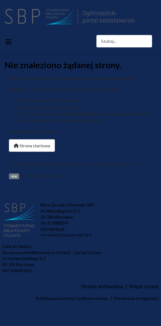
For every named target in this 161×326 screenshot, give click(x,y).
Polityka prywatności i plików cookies (72, 298)
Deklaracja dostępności (136, 298)
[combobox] (124, 41)
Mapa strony (144, 286)
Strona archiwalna (102, 286)
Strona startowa (32, 145)
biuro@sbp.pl (52, 229)
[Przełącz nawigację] (8, 41)
